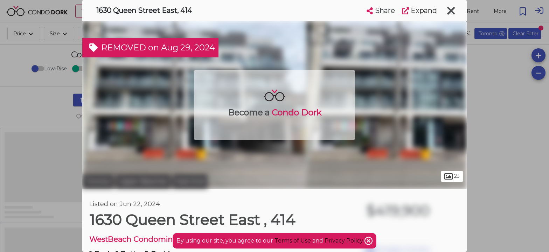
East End (190, 181)
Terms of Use (292, 240)
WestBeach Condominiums (140, 239)
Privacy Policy (344, 240)
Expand (419, 10)
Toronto (98, 181)
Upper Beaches (143, 181)
